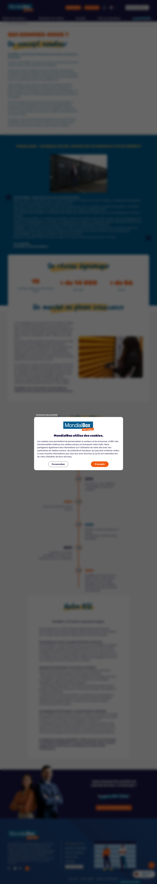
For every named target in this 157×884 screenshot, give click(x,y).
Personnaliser (58, 464)
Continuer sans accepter (47, 415)
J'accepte (100, 464)
